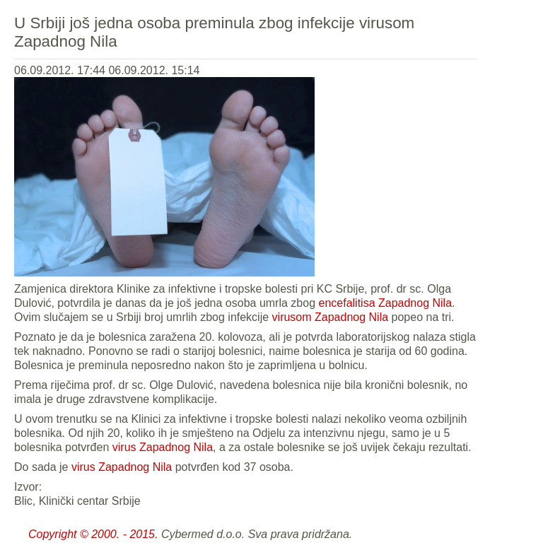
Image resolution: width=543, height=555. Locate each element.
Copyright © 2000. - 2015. (93, 534)
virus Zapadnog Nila (162, 447)
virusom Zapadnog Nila (330, 317)
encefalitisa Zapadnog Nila (385, 303)
